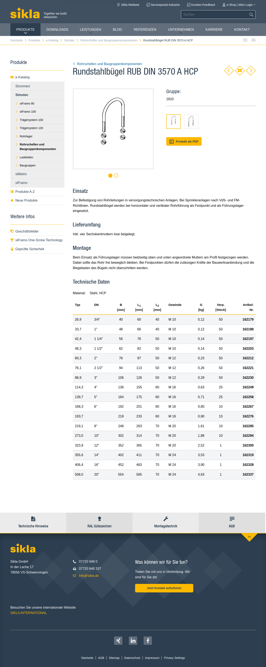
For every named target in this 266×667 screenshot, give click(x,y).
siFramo (21, 183)
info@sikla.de (89, 575)
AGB (101, 658)
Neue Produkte (24, 200)
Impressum (152, 658)
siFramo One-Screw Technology (36, 240)
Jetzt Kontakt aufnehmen (164, 588)
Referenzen (145, 29)
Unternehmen (181, 31)
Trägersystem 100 (29, 120)
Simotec (71, 40)
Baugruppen (25, 165)
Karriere (214, 29)
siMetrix (21, 174)
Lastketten (24, 157)
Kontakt (242, 29)
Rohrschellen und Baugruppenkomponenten (111, 40)
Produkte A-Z (22, 191)
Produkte (25, 31)
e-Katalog (54, 40)
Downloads (57, 29)
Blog (117, 29)
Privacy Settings (174, 658)
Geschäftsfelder (24, 231)
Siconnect (22, 86)
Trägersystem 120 (29, 128)
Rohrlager (23, 136)
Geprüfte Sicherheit (27, 249)
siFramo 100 (25, 111)
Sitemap (114, 658)
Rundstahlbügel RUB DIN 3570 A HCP (168, 40)
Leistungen (90, 31)
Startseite (18, 40)
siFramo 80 (24, 103)
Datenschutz (132, 658)
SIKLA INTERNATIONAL (28, 613)
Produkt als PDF (183, 141)
